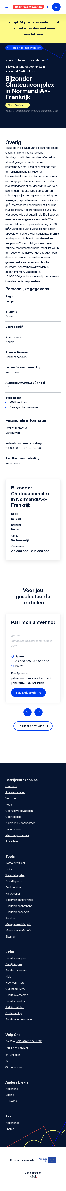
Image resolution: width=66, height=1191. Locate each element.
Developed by (33, 1174)
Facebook (16, 1067)
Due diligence (13, 881)
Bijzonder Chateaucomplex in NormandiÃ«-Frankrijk (25, 69)
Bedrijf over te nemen (18, 1019)
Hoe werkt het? (14, 982)
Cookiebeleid (13, 817)
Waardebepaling (15, 875)
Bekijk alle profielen (31, 726)
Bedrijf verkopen (15, 958)
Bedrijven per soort (17, 912)
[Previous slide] (27, 712)
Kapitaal (10, 918)
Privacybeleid (13, 829)
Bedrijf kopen (13, 964)
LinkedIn (15, 1055)
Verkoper (11, 798)
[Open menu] (6, 7)
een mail (23, 1048)
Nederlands (12, 1122)
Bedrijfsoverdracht (16, 1001)
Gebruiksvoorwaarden (19, 810)
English (9, 1129)
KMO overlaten (14, 1007)
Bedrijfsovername (16, 970)
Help (8, 976)
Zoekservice (13, 887)
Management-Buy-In (18, 924)
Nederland (11, 1088)
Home (9, 60)
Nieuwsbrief (12, 893)
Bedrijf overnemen (16, 995)
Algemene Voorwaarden (20, 823)
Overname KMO (15, 988)
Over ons (11, 786)
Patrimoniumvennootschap (33, 622)
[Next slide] (38, 712)
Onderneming (13, 1013)
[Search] (56, 7)
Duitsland (11, 1101)
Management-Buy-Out (19, 930)
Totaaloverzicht (15, 863)
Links (8, 869)
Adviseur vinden (15, 792)
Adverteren (12, 841)
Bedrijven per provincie (19, 899)
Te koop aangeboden (31, 60)
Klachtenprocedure (17, 835)
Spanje (9, 1095)
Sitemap (10, 936)
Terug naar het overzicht (26, 47)
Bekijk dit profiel (26, 692)
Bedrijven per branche (18, 906)
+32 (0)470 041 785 (29, 1041)
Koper (9, 804)
